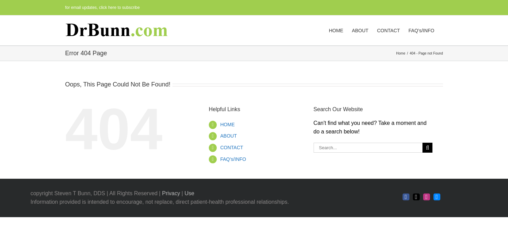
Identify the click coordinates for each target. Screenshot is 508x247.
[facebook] (406, 196)
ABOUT (228, 136)
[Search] (427, 148)
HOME (227, 124)
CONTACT (231, 147)
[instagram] (426, 196)
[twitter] (416, 196)
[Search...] (368, 148)
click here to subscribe (119, 7)
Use (189, 193)
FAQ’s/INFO (233, 159)
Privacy (171, 193)
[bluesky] (436, 196)
